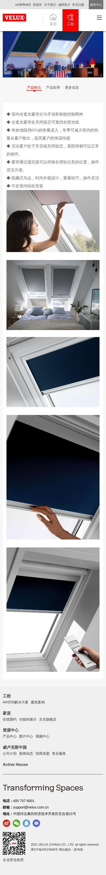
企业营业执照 (13, 860)
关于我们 (50, 4)
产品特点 (34, 87)
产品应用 (53, 87)
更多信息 (72, 87)
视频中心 (43, 736)
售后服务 (59, 753)
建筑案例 (38, 702)
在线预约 (10, 719)
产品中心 (10, 736)
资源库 (37, 4)
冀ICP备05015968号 (44, 849)
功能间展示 (28, 719)
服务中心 (96, 4)
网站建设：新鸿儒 (71, 849)
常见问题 (78, 4)
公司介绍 (10, 753)
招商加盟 (43, 753)
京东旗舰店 (47, 719)
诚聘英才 (64, 4)
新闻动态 (26, 753)
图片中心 (26, 736)
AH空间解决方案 (15, 702)
